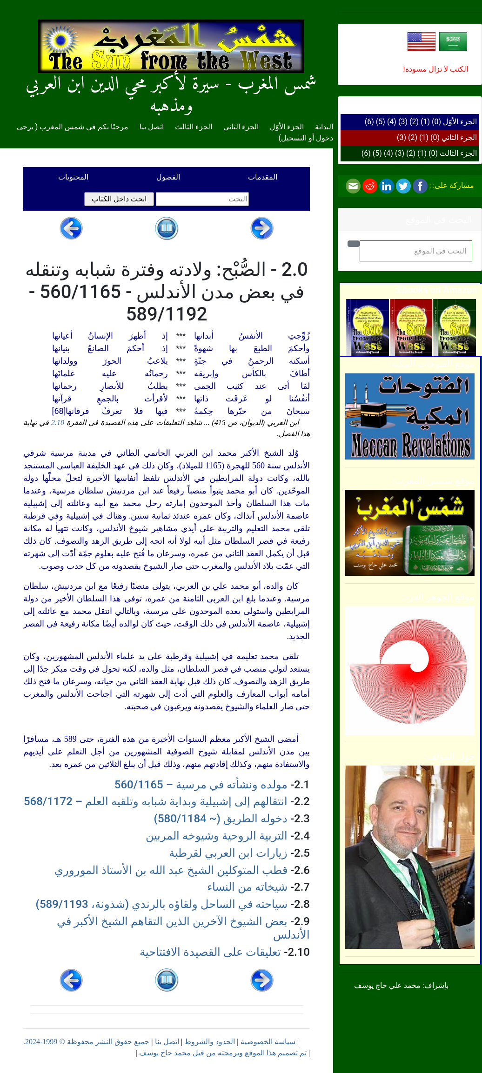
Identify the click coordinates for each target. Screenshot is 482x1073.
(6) (369, 121)
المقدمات (262, 177)
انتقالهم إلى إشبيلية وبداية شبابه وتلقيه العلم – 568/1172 (156, 801)
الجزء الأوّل (460, 121)
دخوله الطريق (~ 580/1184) (221, 818)
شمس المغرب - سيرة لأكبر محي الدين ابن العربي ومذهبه (171, 76)
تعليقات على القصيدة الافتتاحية (210, 952)
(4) (391, 121)
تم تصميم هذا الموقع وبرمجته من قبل (249, 1053)
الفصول (168, 177)
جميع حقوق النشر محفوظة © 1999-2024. (86, 1042)
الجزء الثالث (458, 153)
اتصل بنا (152, 126)
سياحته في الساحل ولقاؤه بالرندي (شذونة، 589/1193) (162, 904)
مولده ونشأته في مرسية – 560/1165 (201, 784)
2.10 (57, 423)
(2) (414, 121)
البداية (324, 126)
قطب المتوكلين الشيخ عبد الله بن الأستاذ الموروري (171, 870)
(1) (425, 121)
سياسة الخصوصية (268, 1042)
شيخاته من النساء (247, 886)
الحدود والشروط (209, 1042)
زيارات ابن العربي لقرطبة (228, 853)
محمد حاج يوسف (165, 1053)
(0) (436, 121)
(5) (380, 121)
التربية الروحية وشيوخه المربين (217, 835)
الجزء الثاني (459, 137)
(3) (403, 121)
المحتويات (73, 177)
